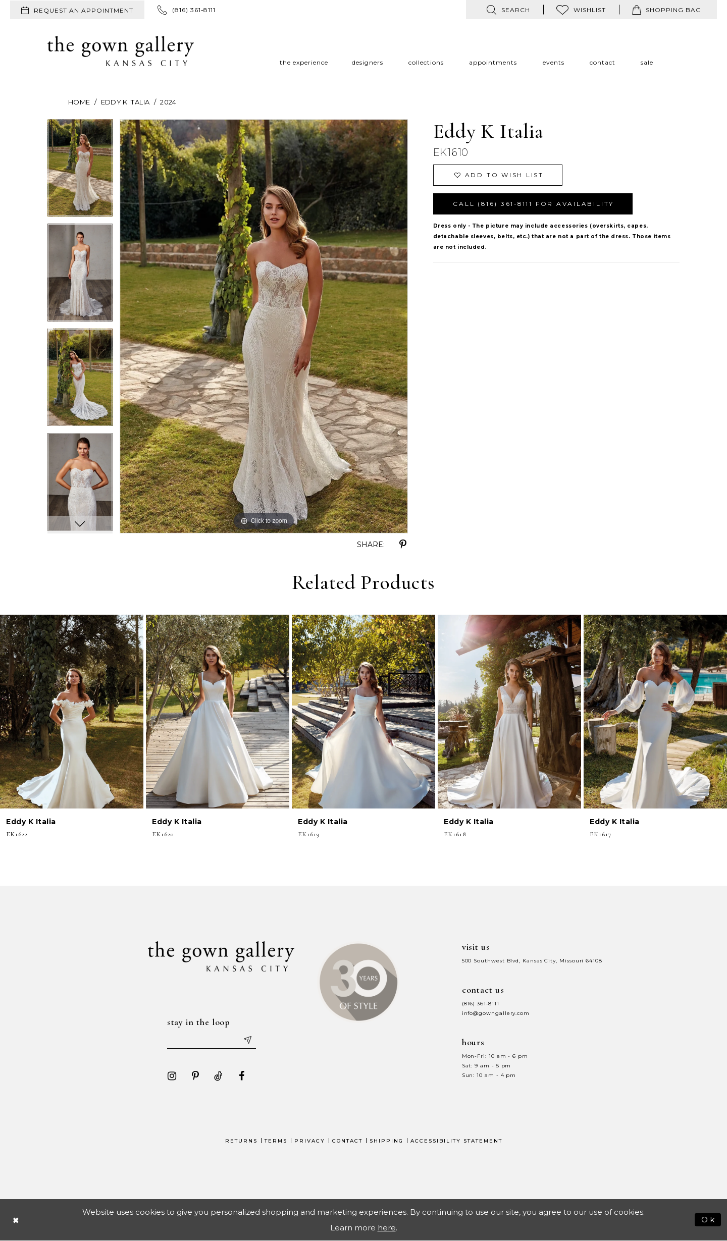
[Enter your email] (211, 1039)
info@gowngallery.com (496, 1013)
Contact (347, 1141)
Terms (276, 1141)
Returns (241, 1141)
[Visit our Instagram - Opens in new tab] (172, 1076)
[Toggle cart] (666, 9)
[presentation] (71, 712)
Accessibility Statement (456, 1141)
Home (79, 102)
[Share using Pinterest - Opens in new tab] (403, 544)
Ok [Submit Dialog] (708, 1219)
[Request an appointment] (77, 10)
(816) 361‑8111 (480, 1003)
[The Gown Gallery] (120, 51)
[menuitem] (77, 10)
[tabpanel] (80, 171)
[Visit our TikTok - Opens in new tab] (219, 1076)
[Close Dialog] (16, 1219)
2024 (168, 102)
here (387, 1227)
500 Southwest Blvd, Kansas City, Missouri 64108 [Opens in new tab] (532, 960)
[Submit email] (247, 1039)
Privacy (309, 1141)
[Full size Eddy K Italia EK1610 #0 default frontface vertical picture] (263, 326)
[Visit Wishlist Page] (581, 9)
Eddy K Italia (125, 102)
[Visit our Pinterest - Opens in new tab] (195, 1076)
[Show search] (508, 9)
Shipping (386, 1141)
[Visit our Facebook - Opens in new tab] (242, 1076)
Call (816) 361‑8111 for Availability (534, 203)
